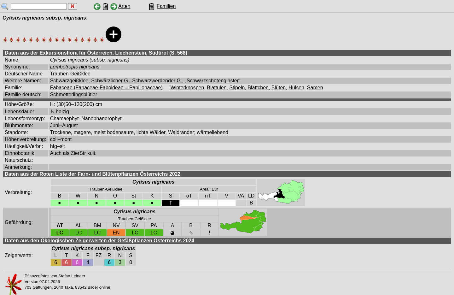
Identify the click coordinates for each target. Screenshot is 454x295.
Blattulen (216, 87)
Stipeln (237, 87)
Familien (166, 6)
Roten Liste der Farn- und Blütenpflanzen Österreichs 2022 (109, 174)
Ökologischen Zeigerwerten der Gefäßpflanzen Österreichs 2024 (117, 240)
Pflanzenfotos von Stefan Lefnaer (55, 276)
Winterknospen (187, 87)
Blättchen (258, 87)
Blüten (278, 87)
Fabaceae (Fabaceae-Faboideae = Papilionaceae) (106, 87)
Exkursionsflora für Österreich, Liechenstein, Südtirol (103, 53)
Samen (315, 87)
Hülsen (296, 87)
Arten (124, 6)
